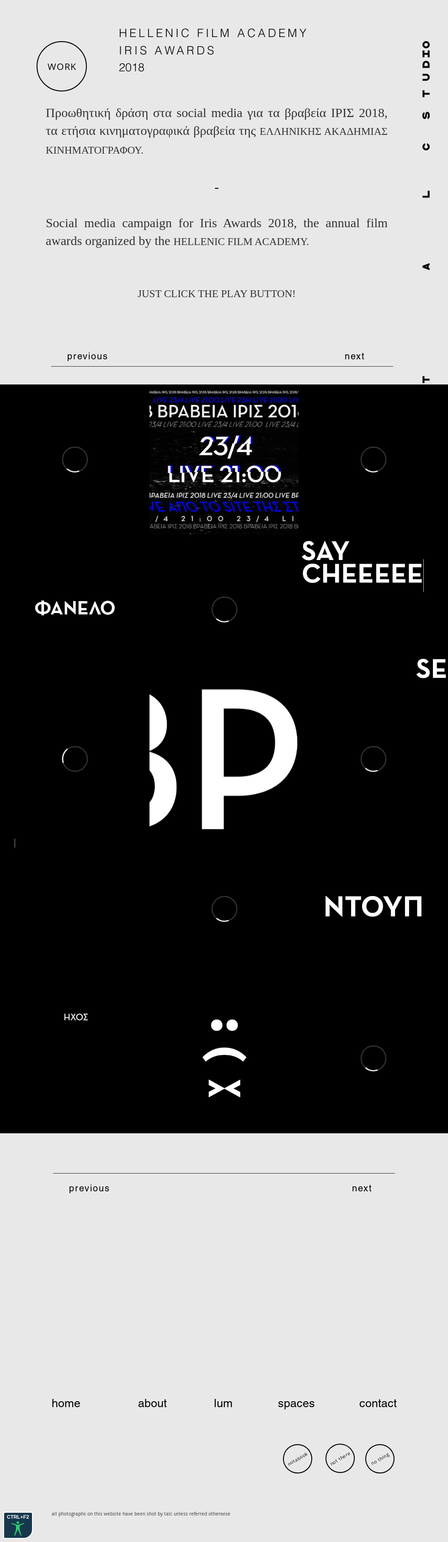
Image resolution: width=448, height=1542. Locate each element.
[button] (62, 66)
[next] (355, 356)
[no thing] (380, 1458)
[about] (153, 1403)
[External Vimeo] (75, 459)
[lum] (225, 1403)
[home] (84, 1403)
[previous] (88, 356)
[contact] (366, 1403)
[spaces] (297, 1403)
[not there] (340, 1458)
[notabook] (297, 1458)
